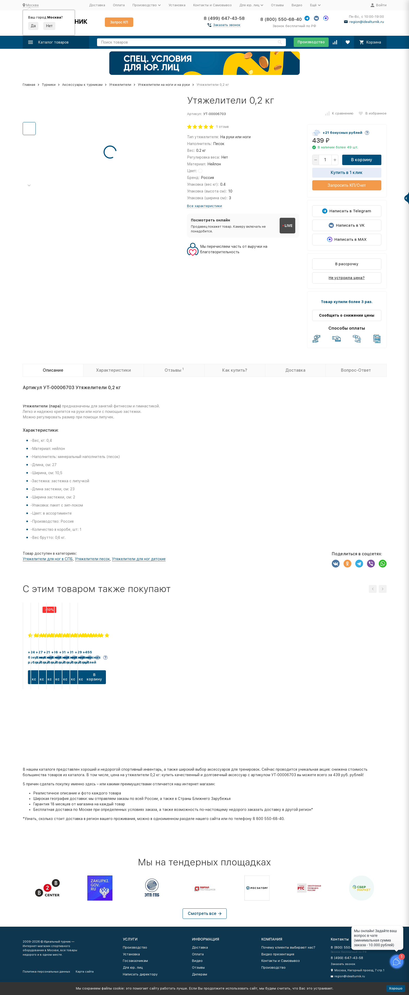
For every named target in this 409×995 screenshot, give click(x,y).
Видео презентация (277, 954)
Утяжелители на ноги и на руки (164, 85)
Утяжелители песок (92, 559)
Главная (29, 85)
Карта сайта (85, 971)
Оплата (119, 5)
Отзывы (277, 5)
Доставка (97, 5)
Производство (311, 42)
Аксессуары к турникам (82, 85)
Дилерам (199, 974)
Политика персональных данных (46, 971)
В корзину (361, 159)
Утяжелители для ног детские (139, 559)
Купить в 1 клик (347, 172)
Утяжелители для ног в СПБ (48, 559)
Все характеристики (204, 206)
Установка (177, 5)
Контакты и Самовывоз (212, 5)
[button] (29, 185)
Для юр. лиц (133, 967)
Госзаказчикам (135, 961)
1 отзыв (222, 127)
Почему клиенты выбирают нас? (288, 947)
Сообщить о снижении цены (346, 315)
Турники (49, 85)
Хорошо (395, 988)
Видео (297, 5)
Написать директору (140, 974)
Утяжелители (120, 85)
